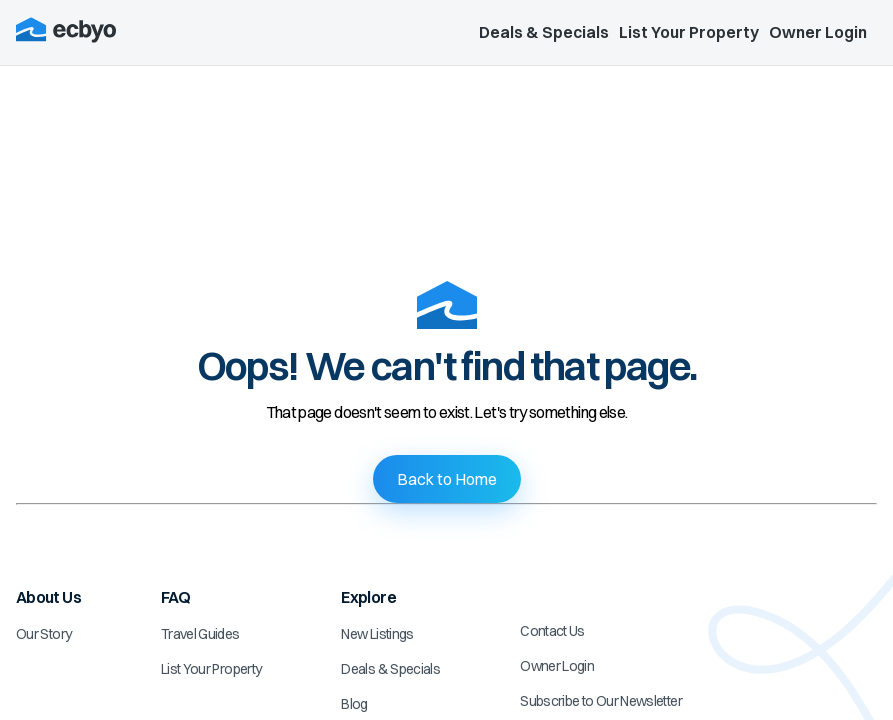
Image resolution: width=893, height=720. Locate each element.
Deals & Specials (544, 32)
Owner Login (818, 32)
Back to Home (447, 479)
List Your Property (689, 32)
